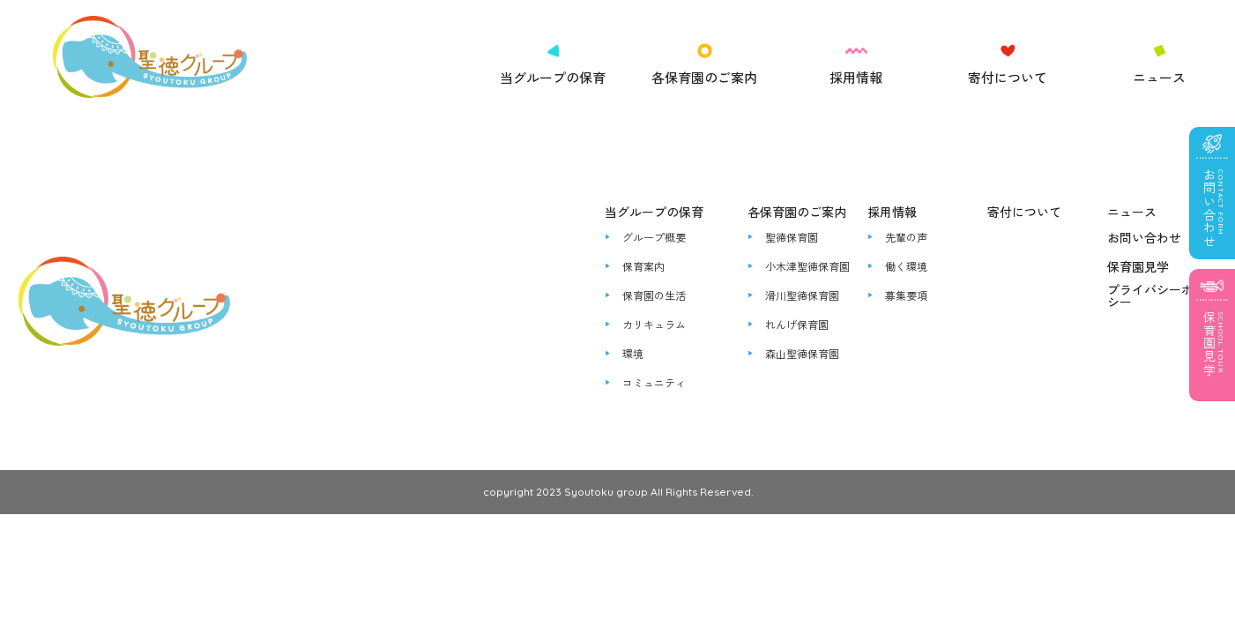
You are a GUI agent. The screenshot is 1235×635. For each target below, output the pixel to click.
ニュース (1159, 77)
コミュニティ (654, 382)
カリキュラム (654, 324)
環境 (633, 353)
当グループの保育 (553, 77)
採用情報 (856, 77)
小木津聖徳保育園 (807, 266)
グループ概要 (654, 237)
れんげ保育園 (797, 324)
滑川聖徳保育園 (802, 295)
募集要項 (906, 295)
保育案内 (643, 266)
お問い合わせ (1144, 237)
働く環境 (906, 266)
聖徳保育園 (791, 237)
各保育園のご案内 (704, 77)
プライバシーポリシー (1156, 295)
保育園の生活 (654, 295)
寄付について (1007, 77)
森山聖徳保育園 (802, 353)
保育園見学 (1138, 266)
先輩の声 (906, 237)
